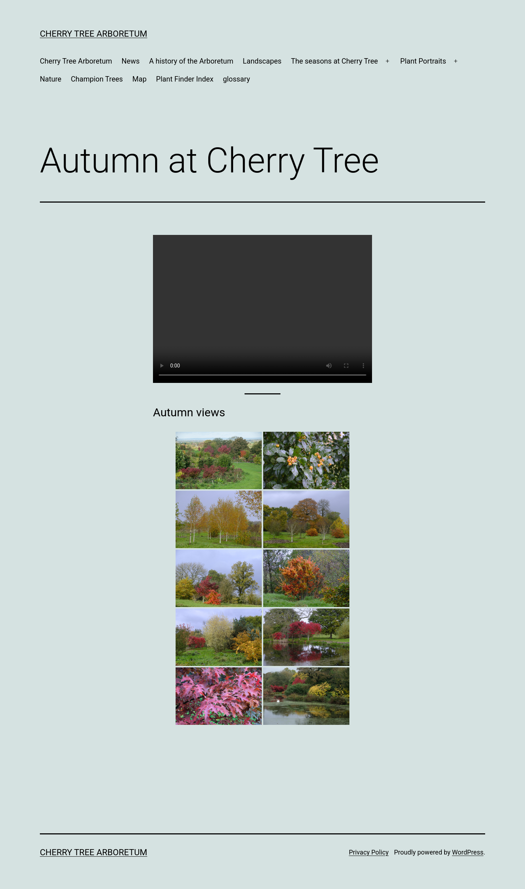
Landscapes (262, 61)
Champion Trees (97, 79)
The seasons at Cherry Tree (334, 61)
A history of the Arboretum (191, 61)
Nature (50, 79)
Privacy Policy (369, 852)
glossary (236, 79)
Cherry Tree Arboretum (93, 34)
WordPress (467, 852)
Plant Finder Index (185, 79)
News (131, 61)
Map (140, 79)
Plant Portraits (423, 61)
